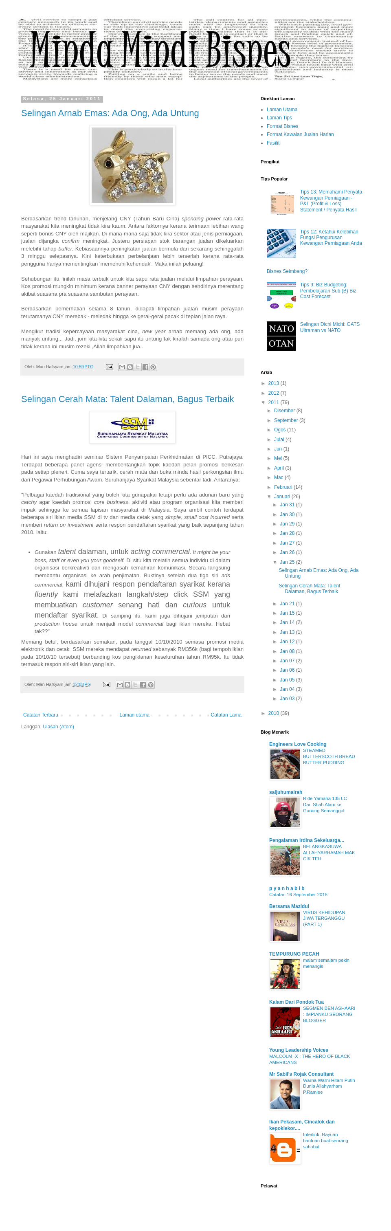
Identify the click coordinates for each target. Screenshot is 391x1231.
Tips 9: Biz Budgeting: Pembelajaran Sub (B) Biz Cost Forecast (328, 290)
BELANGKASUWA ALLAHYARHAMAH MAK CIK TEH (329, 852)
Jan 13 (288, 632)
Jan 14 (288, 622)
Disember (285, 410)
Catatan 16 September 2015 (298, 894)
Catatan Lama (226, 715)
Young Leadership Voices (298, 1050)
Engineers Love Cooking (298, 744)
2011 (274, 402)
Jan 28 (288, 533)
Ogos (280, 430)
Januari (283, 496)
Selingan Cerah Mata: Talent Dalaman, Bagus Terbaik (127, 399)
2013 (274, 383)
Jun (278, 449)
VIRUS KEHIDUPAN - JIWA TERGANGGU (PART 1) (325, 918)
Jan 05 (288, 680)
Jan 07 (288, 661)
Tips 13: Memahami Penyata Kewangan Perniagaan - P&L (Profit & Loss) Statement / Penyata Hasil (331, 200)
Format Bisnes (282, 126)
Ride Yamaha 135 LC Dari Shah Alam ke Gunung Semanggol (325, 804)
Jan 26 (288, 552)
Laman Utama (282, 109)
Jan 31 (288, 505)
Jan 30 (288, 514)
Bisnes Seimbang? (287, 271)
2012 (274, 393)
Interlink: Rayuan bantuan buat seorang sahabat (325, 1140)
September (286, 420)
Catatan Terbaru (40, 715)
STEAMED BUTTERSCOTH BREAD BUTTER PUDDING (329, 756)
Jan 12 (288, 641)
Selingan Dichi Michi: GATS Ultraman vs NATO (330, 327)
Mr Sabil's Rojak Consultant (301, 1074)
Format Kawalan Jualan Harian (300, 134)
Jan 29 (288, 524)
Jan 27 (288, 543)
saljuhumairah (285, 792)
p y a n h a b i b (287, 888)
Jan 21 (288, 604)
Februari (284, 487)
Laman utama (134, 715)
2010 (274, 713)
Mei (278, 458)
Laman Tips (279, 118)
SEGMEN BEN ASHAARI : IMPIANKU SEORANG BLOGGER (329, 1014)
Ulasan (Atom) (58, 727)
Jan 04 (288, 689)
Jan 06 (288, 670)
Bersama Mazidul (289, 906)
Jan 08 (288, 651)
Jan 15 (288, 613)
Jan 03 (288, 698)
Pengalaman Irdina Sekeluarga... (306, 840)
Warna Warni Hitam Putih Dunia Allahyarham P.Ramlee (329, 1086)
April (279, 468)
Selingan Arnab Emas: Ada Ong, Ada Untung (110, 113)
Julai (280, 439)
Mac (279, 477)
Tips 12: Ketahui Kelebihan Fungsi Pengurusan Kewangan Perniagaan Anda (331, 237)
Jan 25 (288, 562)
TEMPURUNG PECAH (294, 954)
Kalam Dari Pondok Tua (296, 1002)
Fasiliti (274, 143)
